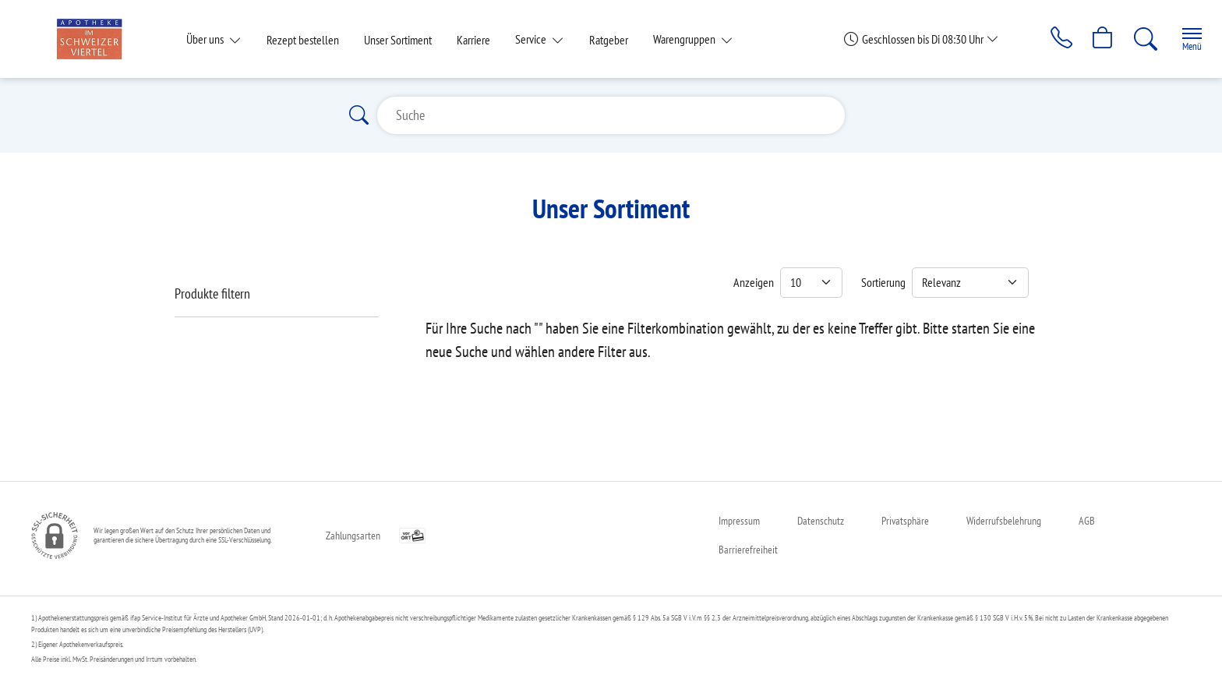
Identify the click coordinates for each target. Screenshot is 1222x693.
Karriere (473, 40)
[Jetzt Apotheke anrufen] (1054, 39)
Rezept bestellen (303, 40)
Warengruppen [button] (685, 39)
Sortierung (883, 282)
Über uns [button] (206, 39)
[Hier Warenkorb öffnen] (1098, 39)
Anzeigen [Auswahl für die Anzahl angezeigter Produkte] (753, 282)
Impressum (739, 521)
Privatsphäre (905, 521)
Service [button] (532, 39)
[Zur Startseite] (95, 39)
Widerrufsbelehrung (1003, 521)
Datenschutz (820, 521)
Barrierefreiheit (748, 550)
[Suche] (1141, 39)
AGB (1087, 521)
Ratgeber (608, 40)
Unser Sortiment (398, 40)
